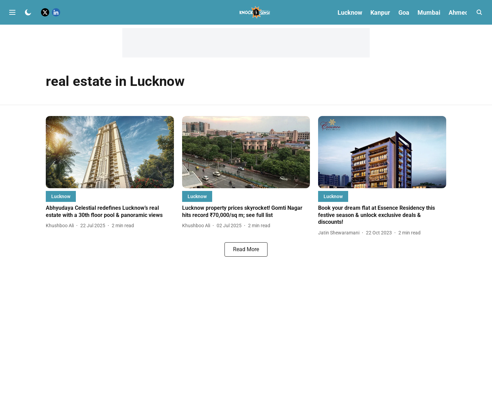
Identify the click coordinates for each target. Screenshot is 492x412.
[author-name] (61, 225)
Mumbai (429, 12)
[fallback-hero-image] (110, 152)
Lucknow (350, 12)
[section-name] (61, 196)
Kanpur (380, 12)
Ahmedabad (465, 12)
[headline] (110, 212)
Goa (403, 12)
